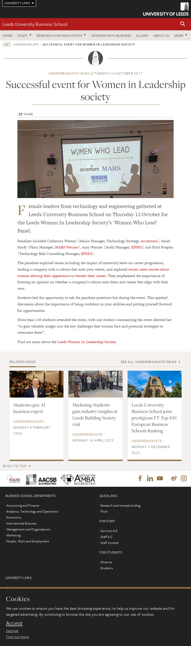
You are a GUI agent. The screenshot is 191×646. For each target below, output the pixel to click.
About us (161, 35)
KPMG (136, 247)
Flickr (104, 511)
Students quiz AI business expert (29, 408)
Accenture (149, 240)
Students (106, 568)
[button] (183, 24)
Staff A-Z (106, 536)
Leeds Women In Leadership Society (86, 341)
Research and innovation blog (120, 505)
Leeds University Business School (34, 24)
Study (22, 35)
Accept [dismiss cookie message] (14, 623)
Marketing (13, 535)
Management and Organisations (28, 529)
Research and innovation (59, 35)
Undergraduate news (69, 73)
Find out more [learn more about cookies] (17, 636)
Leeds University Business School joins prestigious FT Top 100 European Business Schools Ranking (154, 418)
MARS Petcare (66, 247)
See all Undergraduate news (149, 361)
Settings (12, 630)
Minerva (106, 562)
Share (28, 114)
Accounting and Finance (22, 505)
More (179, 35)
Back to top (14, 465)
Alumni (142, 35)
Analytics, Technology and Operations (32, 511)
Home (7, 35)
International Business (21, 523)
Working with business (111, 35)
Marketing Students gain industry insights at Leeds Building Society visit (94, 414)
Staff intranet (109, 542)
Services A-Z (108, 530)
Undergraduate (26, 44)
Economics (13, 517)
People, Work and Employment (27, 541)
